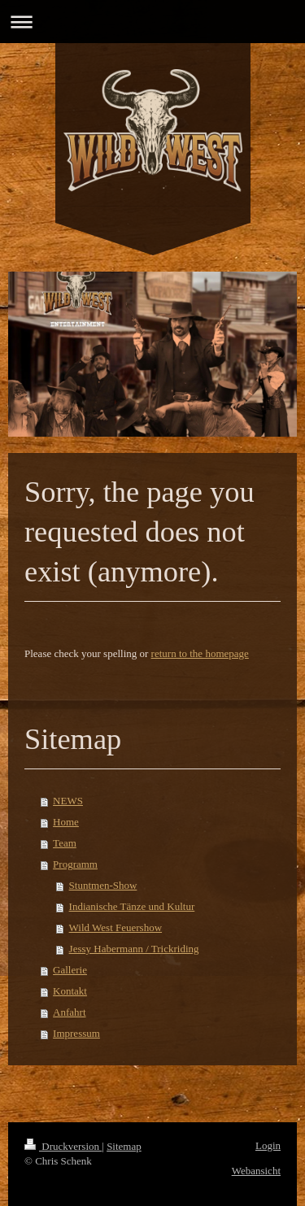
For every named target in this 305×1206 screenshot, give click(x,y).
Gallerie (70, 970)
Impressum (76, 1033)
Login (268, 1145)
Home (66, 822)
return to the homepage (200, 653)
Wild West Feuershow (115, 927)
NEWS (68, 801)
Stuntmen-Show (103, 885)
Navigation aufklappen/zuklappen (152, 21)
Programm (75, 864)
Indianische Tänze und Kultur (132, 906)
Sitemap (124, 1146)
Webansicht (256, 1171)
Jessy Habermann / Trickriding (134, 949)
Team (64, 843)
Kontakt (70, 991)
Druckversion (63, 1146)
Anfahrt (69, 1012)
